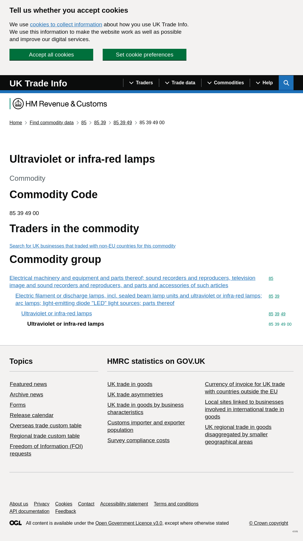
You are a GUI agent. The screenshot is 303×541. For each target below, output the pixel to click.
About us (18, 503)
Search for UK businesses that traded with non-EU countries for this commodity (92, 245)
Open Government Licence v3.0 (128, 523)
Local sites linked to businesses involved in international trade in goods (244, 409)
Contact (86, 503)
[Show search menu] (286, 82)
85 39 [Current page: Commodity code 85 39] (100, 122)
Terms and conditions (176, 503)
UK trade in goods (129, 384)
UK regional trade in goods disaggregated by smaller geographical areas (238, 434)
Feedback (65, 511)
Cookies (63, 503)
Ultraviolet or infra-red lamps (56, 313)
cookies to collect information (66, 24)
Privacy (41, 503)
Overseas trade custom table (46, 425)
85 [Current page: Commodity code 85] (83, 122)
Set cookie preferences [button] (144, 54)
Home (15, 122)
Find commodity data (52, 122)
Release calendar (32, 415)
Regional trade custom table (45, 436)
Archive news (26, 394)
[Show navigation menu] (141, 82)
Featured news (28, 384)
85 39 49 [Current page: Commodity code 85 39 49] (123, 122)
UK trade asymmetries (135, 394)
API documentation (29, 511)
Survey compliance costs (138, 440)
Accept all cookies (51, 54)
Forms (18, 405)
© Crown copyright (268, 523)
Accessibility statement (124, 503)
